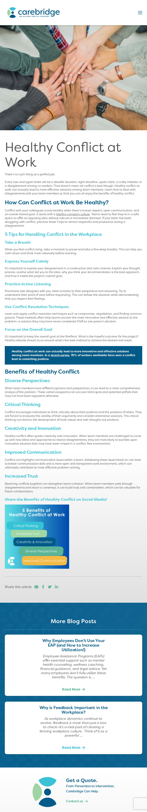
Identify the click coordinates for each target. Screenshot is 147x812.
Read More (71, 689)
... (93, 677)
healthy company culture (73, 214)
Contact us (77, 801)
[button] (140, 12)
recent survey (60, 355)
